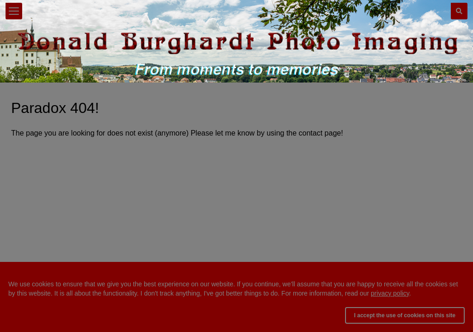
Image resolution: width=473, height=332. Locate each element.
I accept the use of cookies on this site (404, 315)
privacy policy (390, 293)
